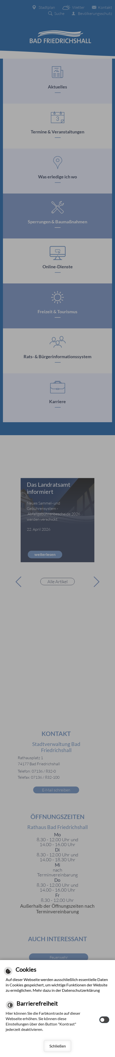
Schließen (57, 1046)
